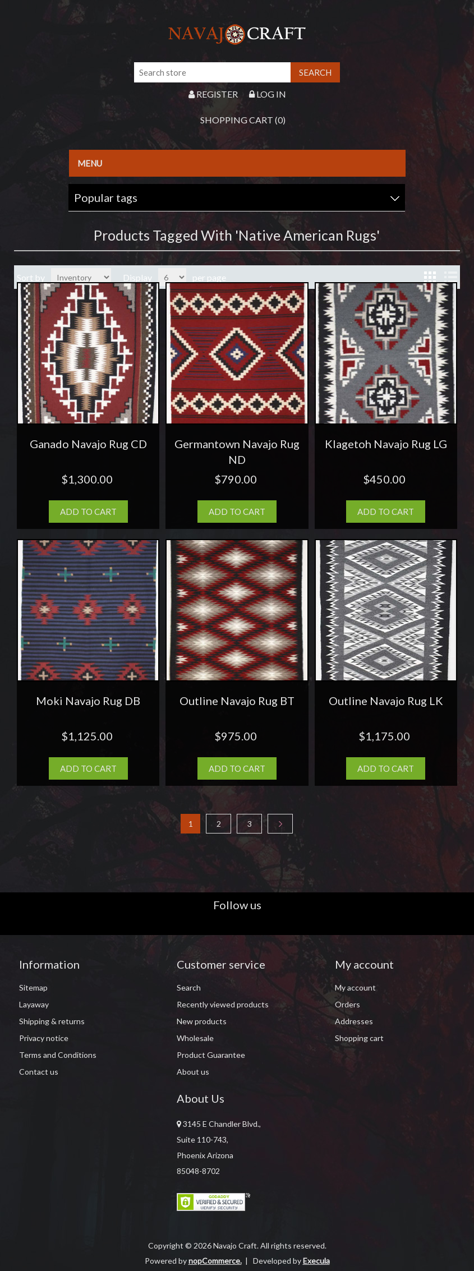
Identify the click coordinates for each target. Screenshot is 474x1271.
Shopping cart (359, 1038)
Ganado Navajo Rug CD (88, 443)
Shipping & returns (52, 1021)
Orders (347, 1004)
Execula (316, 1260)
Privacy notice (43, 1038)
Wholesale (195, 1038)
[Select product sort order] (81, 277)
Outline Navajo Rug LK (386, 700)
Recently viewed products (223, 1004)
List (450, 277)
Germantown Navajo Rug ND (237, 451)
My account (355, 987)
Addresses (354, 1021)
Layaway (34, 1004)
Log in (267, 94)
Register (213, 94)
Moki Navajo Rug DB (88, 700)
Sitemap (33, 987)
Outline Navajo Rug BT (237, 700)
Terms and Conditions (57, 1055)
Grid (430, 277)
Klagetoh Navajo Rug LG (386, 443)
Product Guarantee (211, 1055)
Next (280, 823)
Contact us (38, 1071)
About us (193, 1071)
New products (202, 1021)
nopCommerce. (215, 1260)
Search (189, 987)
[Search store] (212, 72)
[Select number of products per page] (172, 277)
